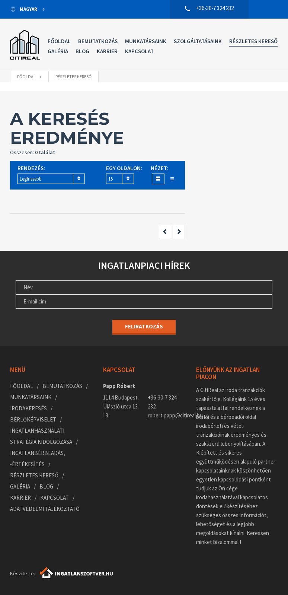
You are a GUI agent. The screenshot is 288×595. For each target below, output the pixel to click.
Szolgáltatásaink (198, 41)
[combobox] (51, 179)
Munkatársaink (145, 41)
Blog (82, 51)
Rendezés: (31, 168)
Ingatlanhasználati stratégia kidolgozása (41, 436)
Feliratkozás (144, 326)
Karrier (107, 51)
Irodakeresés (28, 408)
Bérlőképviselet (33, 419)
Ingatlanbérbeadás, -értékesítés (37, 458)
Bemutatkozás (98, 41)
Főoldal (59, 41)
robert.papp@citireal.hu (166, 415)
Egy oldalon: (124, 168)
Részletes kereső (253, 41)
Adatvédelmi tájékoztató (45, 508)
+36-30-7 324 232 (162, 402)
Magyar (24, 9)
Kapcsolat (139, 51)
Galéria (58, 51)
